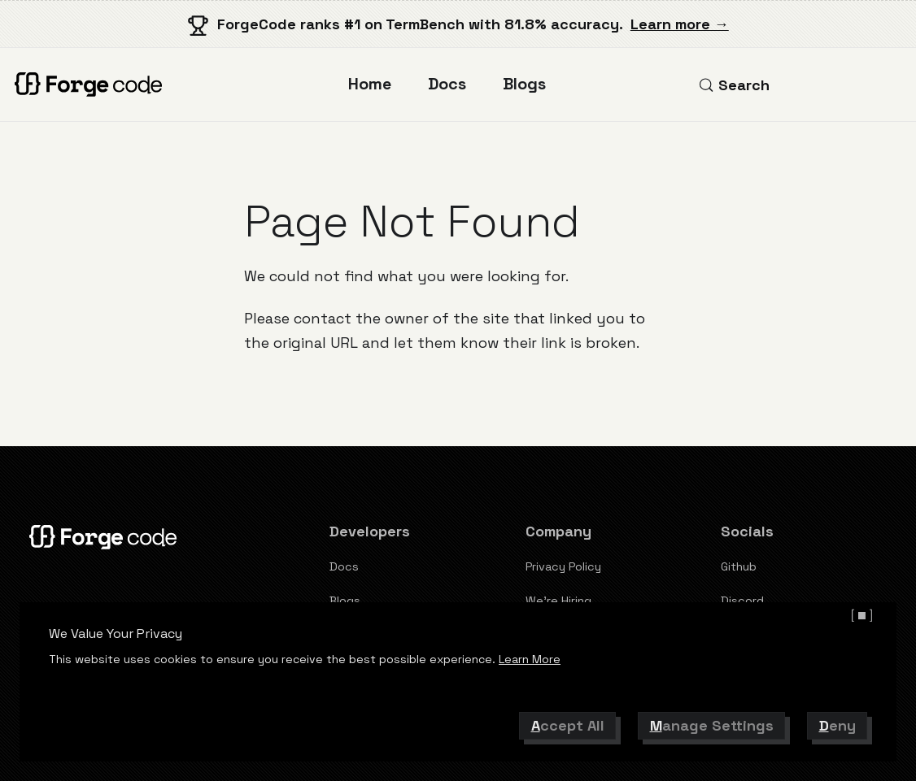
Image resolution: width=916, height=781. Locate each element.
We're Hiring (558, 600)
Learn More (530, 659)
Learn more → (679, 24)
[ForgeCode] (92, 84)
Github (739, 566)
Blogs (524, 84)
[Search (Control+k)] (734, 85)
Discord (742, 600)
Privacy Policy (563, 566)
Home (369, 84)
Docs (447, 84)
